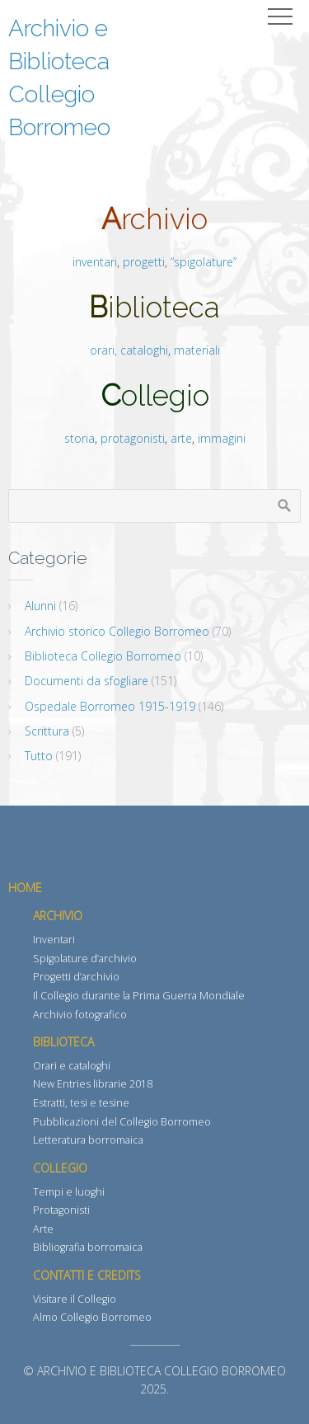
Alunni (40, 605)
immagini (220, 438)
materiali (197, 350)
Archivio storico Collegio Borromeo (117, 631)
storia (79, 438)
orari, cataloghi (129, 350)
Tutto (39, 756)
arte (181, 438)
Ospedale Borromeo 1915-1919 (110, 706)
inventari (95, 262)
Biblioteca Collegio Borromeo (103, 656)
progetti (144, 262)
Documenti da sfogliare (86, 681)
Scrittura (47, 731)
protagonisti (133, 438)
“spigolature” (203, 262)
